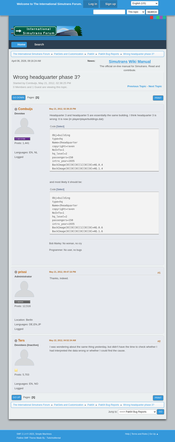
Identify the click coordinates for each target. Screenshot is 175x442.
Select (60, 126)
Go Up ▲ (153, 434)
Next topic (155, 86)
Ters (21, 340)
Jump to (112, 411)
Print (158, 98)
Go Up (16, 397)
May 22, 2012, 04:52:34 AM (62, 340)
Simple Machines (43, 434)
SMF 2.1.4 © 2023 (25, 434)
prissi (22, 272)
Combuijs (25, 109)
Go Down (18, 97)
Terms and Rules (140, 434)
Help (127, 434)
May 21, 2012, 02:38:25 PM (62, 109)
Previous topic (136, 86)
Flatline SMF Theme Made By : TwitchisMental (39, 438)
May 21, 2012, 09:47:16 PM (62, 272)
